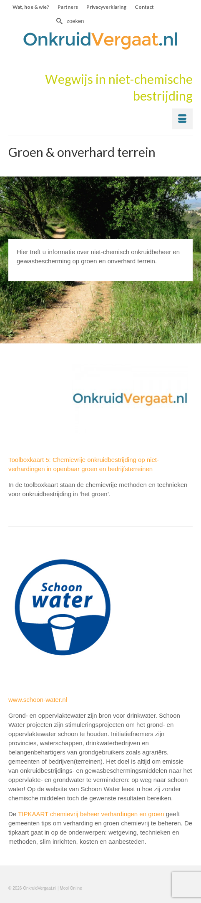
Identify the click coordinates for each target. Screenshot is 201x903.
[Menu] (182, 118)
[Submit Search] (58, 21)
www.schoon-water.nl (37, 699)
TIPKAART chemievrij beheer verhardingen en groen (91, 813)
